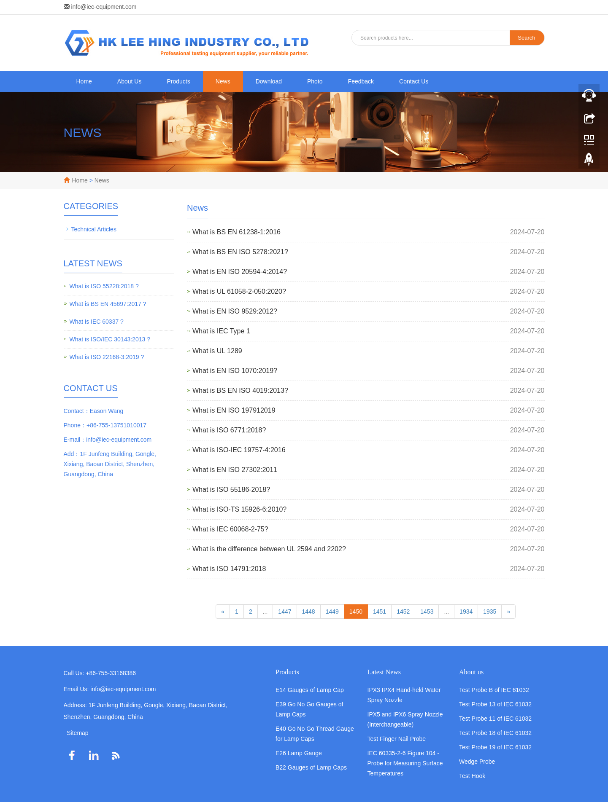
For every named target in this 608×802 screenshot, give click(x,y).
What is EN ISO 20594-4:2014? (239, 271)
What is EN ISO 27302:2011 (234, 469)
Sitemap (77, 733)
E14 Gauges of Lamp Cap (310, 690)
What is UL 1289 (217, 350)
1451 (379, 611)
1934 (466, 611)
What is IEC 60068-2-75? (230, 529)
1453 (426, 611)
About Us (129, 81)
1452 (403, 611)
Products (178, 81)
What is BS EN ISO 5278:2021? (240, 251)
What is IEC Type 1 (221, 331)
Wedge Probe (477, 761)
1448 (308, 611)
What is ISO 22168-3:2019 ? (107, 357)
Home (84, 81)
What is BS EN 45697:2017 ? (108, 303)
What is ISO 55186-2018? (231, 489)
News (223, 81)
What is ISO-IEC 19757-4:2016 (239, 449)
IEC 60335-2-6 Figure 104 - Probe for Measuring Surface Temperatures (405, 763)
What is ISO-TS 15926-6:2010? (239, 509)
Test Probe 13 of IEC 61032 (495, 704)
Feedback (361, 81)
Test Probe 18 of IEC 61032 (495, 733)
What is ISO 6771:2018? (229, 430)
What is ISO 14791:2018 (229, 568)
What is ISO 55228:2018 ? (104, 286)
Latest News (384, 672)
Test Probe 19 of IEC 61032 (495, 747)
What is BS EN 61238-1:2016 (236, 232)
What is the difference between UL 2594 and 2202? (269, 549)
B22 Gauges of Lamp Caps (311, 767)
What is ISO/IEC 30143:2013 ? (110, 339)
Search (526, 38)
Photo (315, 81)
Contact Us (413, 81)
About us (471, 672)
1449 (332, 611)
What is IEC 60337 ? (97, 321)
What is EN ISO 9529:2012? (234, 311)
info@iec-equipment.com (103, 6)
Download (269, 81)
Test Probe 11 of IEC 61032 (495, 718)
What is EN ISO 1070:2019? (234, 370)
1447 (284, 611)
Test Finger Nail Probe (397, 738)
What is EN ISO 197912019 (234, 410)
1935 (489, 611)
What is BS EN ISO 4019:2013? (240, 390)
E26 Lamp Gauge (299, 753)
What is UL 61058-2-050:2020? (239, 291)
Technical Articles (93, 229)
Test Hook (472, 775)
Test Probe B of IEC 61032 (494, 690)
